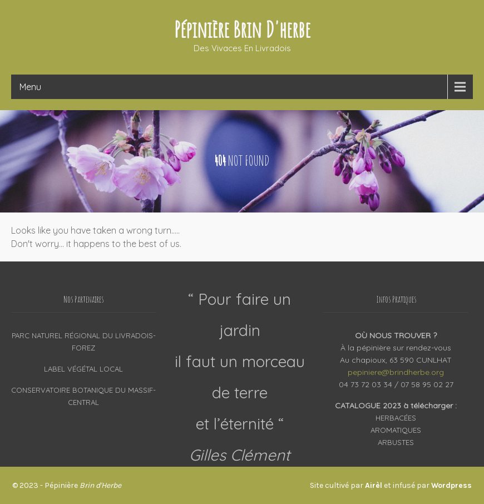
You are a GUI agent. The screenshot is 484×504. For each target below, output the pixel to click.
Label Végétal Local (83, 368)
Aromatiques (396, 430)
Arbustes (396, 442)
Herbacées (396, 417)
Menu (30, 86)
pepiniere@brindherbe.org (396, 372)
